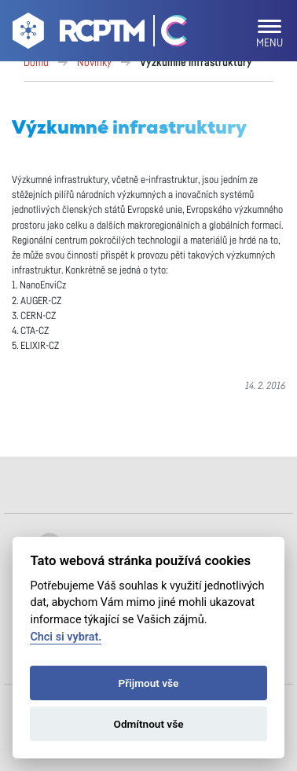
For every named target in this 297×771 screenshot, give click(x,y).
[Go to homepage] (76, 34)
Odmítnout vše (149, 724)
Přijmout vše (149, 683)
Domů (36, 62)
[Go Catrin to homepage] (167, 33)
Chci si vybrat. (65, 637)
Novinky (94, 62)
